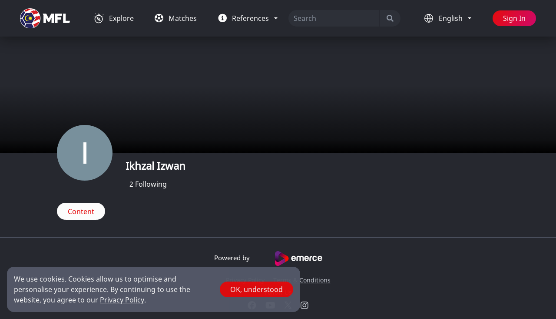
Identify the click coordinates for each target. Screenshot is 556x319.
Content (81, 211)
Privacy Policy (122, 300)
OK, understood (256, 289)
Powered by (278, 258)
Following (148, 184)
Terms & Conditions (302, 280)
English (451, 18)
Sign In (514, 18)
